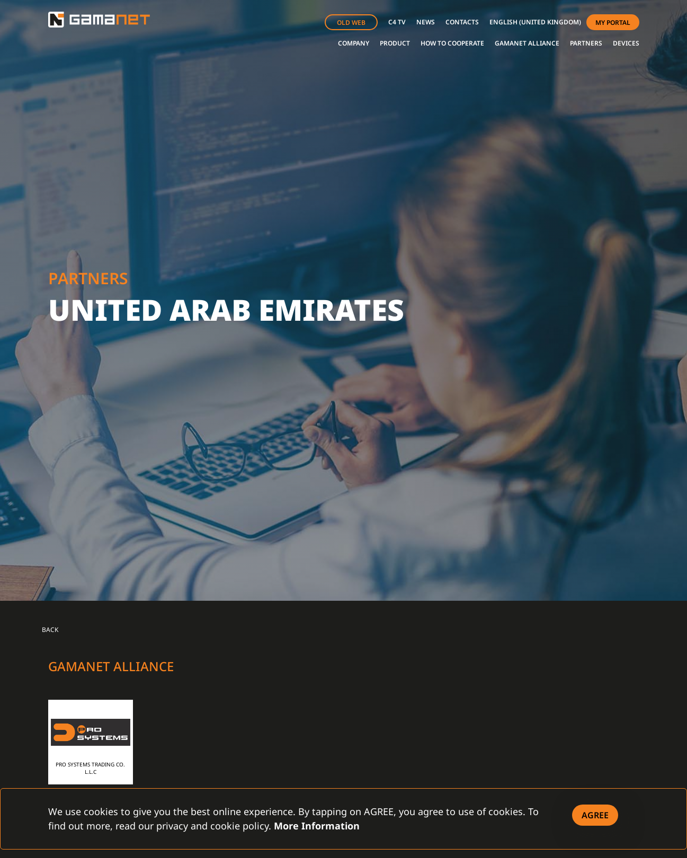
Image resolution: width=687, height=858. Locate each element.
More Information (317, 825)
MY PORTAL (612, 22)
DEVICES (626, 43)
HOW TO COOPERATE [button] (452, 43)
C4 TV (397, 21)
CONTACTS (462, 21)
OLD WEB (351, 22)
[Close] (595, 815)
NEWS (425, 21)
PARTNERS (586, 43)
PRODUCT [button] (395, 43)
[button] (535, 22)
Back (50, 630)
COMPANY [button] (353, 43)
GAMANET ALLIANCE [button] (527, 43)
